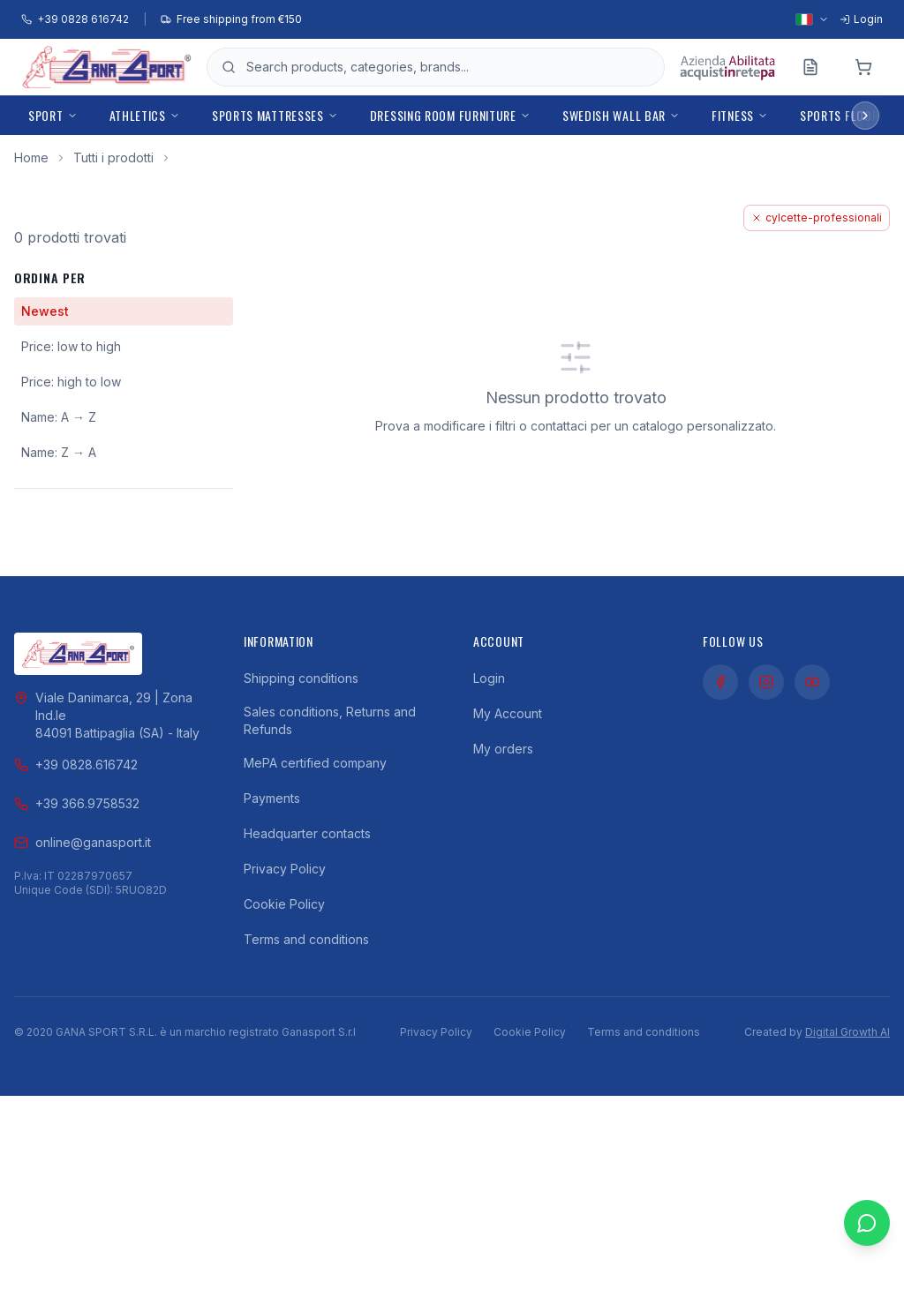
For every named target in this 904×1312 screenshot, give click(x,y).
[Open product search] (448, 67)
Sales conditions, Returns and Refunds (330, 720)
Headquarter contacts (307, 833)
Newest (45, 311)
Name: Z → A (58, 452)
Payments (272, 798)
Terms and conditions (306, 939)
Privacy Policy (285, 868)
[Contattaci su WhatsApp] (867, 1268)
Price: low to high (71, 346)
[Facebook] (720, 682)
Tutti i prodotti (113, 157)
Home (31, 157)
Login (489, 678)
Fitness (740, 115)
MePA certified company (315, 762)
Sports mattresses (275, 115)
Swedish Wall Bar (621, 115)
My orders (503, 748)
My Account (507, 713)
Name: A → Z (58, 416)
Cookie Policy (284, 903)
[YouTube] (812, 682)
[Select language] (812, 19)
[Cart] (863, 67)
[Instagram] (766, 682)
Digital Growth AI (847, 1031)
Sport (53, 115)
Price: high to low (71, 381)
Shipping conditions (301, 678)
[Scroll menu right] (865, 115)
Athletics (144, 115)
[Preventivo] (810, 67)
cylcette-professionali (816, 217)
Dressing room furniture (450, 115)
